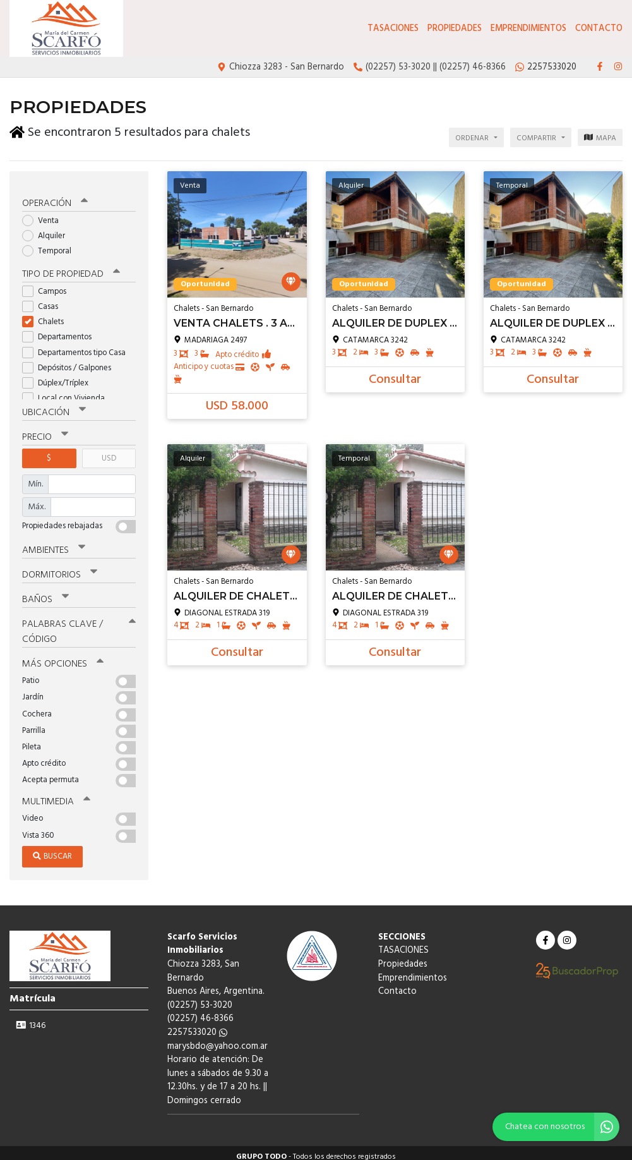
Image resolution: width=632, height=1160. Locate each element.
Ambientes (53, 543)
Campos (48, 285)
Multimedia (56, 794)
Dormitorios (59, 568)
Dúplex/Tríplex (59, 377)
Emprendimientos (528, 28)
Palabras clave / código (79, 624)
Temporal (51, 245)
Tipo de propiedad (71, 267)
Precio (45, 430)
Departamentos (61, 331)
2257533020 (197, 1025)
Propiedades (454, 28)
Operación (55, 197)
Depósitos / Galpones (70, 362)
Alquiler (47, 230)
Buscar (52, 848)
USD (109, 452)
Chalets (47, 316)
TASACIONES (393, 28)
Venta (44, 214)
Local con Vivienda (67, 392)
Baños (45, 592)
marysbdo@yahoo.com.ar (217, 1039)
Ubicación (54, 406)
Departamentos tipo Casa (78, 347)
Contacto (599, 28)
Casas (44, 300)
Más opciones (63, 656)
